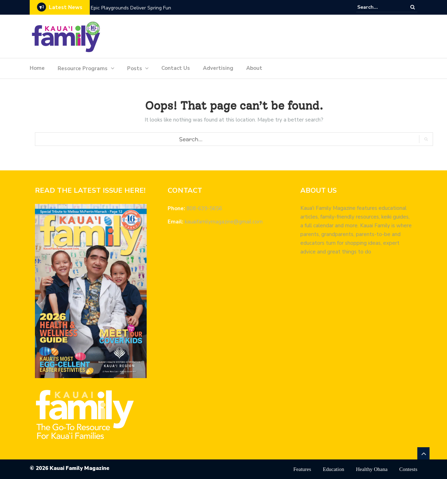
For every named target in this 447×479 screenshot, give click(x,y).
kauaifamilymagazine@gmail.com (224, 221)
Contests (408, 469)
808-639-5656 (204, 208)
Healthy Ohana (371, 469)
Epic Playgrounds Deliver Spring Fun (131, 8)
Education (333, 469)
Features (302, 469)
